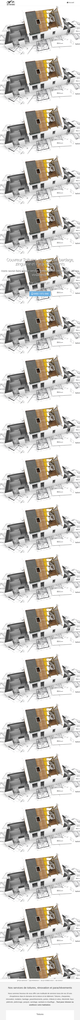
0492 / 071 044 (40, 294)
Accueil (70, 2)
